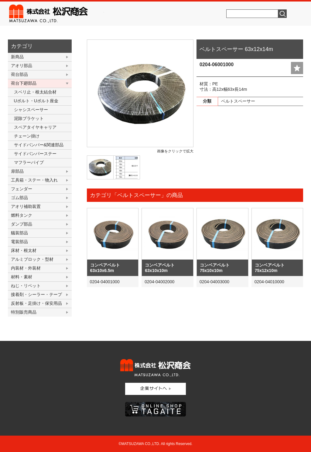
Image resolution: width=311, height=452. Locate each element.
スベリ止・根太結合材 (35, 92)
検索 (282, 13)
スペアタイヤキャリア (35, 127)
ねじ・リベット (26, 285)
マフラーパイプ (29, 162)
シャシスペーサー (31, 109)
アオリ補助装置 (26, 206)
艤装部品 (19, 232)
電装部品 (19, 241)
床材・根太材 (23, 250)
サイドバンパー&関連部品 (38, 144)
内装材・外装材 (26, 268)
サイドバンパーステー (35, 153)
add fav (297, 68)
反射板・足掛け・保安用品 (36, 303)
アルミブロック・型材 (32, 259)
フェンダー (21, 188)
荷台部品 (19, 74)
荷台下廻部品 (23, 83)
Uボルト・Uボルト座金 (36, 100)
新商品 (17, 56)
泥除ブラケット (29, 118)
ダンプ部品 (21, 224)
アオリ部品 (21, 65)
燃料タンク (21, 215)
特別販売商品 (23, 312)
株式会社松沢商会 (56, 14)
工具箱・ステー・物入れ (34, 180)
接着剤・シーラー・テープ (36, 294)
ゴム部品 (19, 197)
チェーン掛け (26, 136)
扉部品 (17, 171)
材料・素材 (21, 276)
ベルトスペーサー (238, 101)
